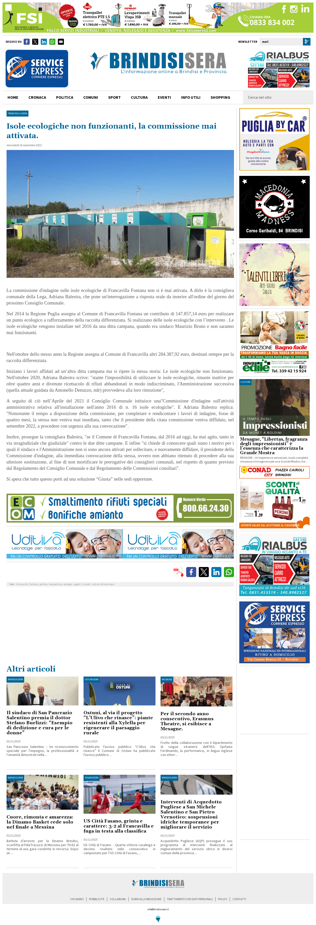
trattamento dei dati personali (190, 899)
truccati (86, 584)
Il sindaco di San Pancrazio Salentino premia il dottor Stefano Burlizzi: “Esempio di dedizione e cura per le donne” (39, 723)
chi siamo (77, 899)
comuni (90, 97)
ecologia (68, 584)
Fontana (33, 584)
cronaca (37, 97)
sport (114, 97)
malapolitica (55, 584)
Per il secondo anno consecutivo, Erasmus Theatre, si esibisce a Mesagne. (187, 721)
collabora (118, 899)
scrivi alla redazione (146, 899)
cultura (139, 97)
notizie (96, 584)
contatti (239, 899)
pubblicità (96, 899)
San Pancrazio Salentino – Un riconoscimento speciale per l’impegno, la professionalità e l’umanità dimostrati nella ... (42, 750)
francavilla (22, 584)
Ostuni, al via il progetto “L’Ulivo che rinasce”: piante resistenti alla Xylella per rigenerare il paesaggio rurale (118, 723)
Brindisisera (107, 584)
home (13, 97)
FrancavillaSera (17, 113)
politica (64, 97)
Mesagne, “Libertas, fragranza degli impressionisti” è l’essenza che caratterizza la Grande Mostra (273, 446)
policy (222, 899)
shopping (220, 97)
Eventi (164, 97)
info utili (191, 97)
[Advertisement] (120, 627)
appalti (77, 584)
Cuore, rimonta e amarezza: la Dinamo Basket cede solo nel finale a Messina (40, 822)
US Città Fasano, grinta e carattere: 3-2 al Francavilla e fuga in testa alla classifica (119, 826)
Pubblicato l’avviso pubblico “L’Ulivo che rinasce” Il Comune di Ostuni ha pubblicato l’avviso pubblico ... (119, 750)
